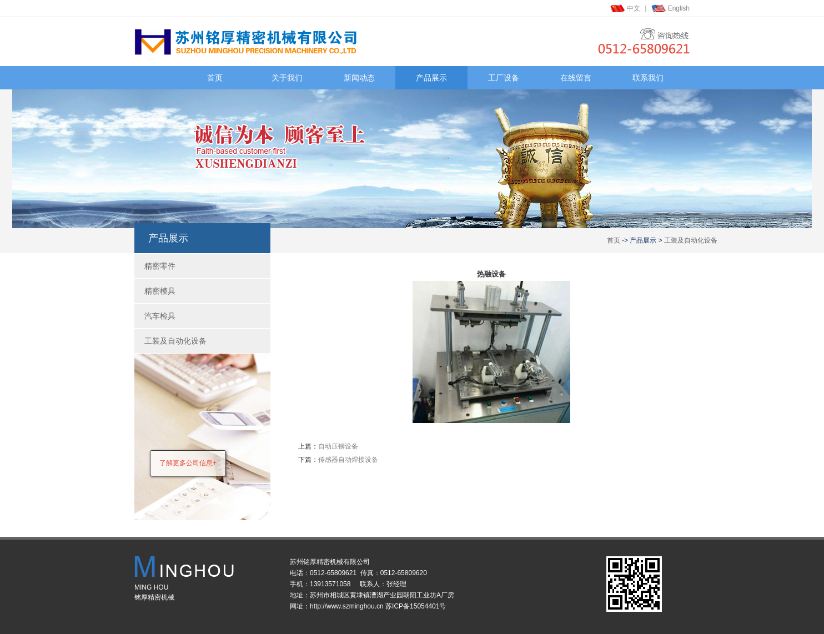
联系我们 (648, 77)
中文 (633, 8)
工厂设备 (503, 77)
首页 (215, 77)
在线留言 (575, 77)
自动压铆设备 (338, 446)
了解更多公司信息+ (188, 463)
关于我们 (287, 77)
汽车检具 (159, 315)
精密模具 (159, 290)
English (679, 8)
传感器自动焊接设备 (348, 460)
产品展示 (431, 77)
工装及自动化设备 (690, 240)
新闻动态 (359, 77)
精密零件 (159, 265)
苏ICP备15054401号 (415, 606)
